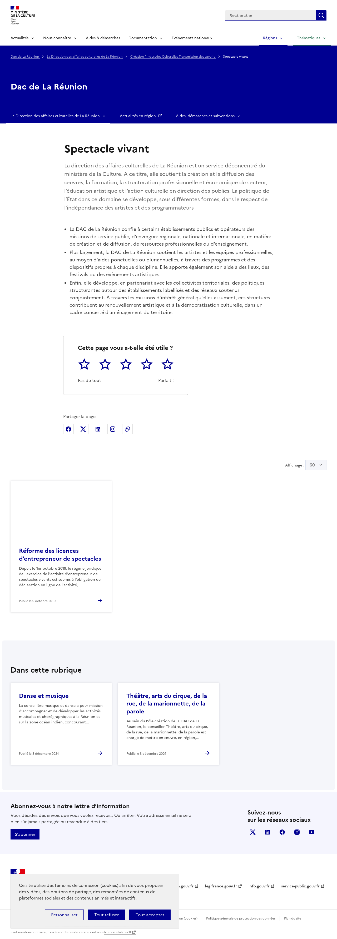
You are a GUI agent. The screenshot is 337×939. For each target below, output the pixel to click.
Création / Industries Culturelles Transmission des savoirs (173, 56)
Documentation (142, 38)
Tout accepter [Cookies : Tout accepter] (150, 915)
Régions (270, 38)
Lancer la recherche (321, 15)
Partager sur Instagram (112, 429)
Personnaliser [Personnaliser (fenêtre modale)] (64, 915)
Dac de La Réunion (25, 56)
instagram (297, 832)
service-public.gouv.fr (300, 886)
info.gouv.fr (259, 886)
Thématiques (308, 38)
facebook (282, 832)
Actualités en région (138, 116)
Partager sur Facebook (68, 429)
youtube (311, 832)
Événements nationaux (192, 38)
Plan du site (292, 918)
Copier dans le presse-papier (127, 429)
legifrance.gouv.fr (221, 886)
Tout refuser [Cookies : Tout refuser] (106, 915)
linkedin (267, 832)
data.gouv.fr (183, 886)
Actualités (19, 38)
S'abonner (25, 834)
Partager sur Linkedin (98, 429)
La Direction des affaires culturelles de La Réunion (85, 56)
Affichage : (305, 465)
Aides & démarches (103, 38)
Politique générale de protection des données (240, 918)
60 (312, 465)
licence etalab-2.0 (117, 932)
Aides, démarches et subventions (205, 116)
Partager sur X (83, 429)
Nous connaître (57, 38)
